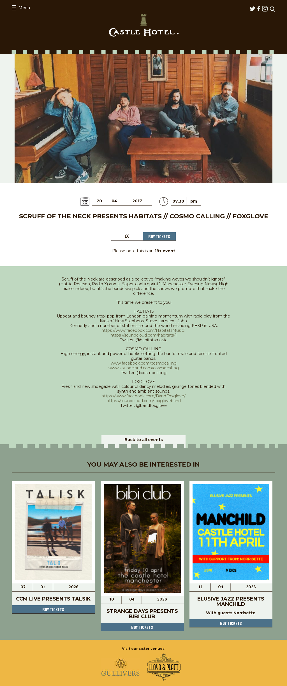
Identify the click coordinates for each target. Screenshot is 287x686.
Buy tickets (53, 609)
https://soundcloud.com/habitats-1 (143, 335)
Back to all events (143, 439)
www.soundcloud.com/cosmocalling (143, 367)
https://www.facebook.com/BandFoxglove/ (143, 395)
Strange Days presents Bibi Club (142, 614)
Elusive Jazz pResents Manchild (230, 601)
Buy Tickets (159, 236)
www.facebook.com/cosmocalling (144, 363)
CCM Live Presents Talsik (53, 599)
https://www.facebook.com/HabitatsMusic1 (143, 330)
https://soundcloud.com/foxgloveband (144, 400)
